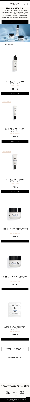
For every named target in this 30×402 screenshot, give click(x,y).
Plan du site (16, 399)
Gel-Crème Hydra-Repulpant (15, 180)
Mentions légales (10, 399)
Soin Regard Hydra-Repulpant (15, 130)
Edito (20, 400)
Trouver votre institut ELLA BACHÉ (15, 348)
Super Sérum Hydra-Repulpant (15, 82)
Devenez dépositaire (13, 400)
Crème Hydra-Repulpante (15, 229)
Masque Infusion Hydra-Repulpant (15, 328)
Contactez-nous (23, 399)
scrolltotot (28, 399)
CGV (4, 399)
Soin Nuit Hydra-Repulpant (15, 277)
